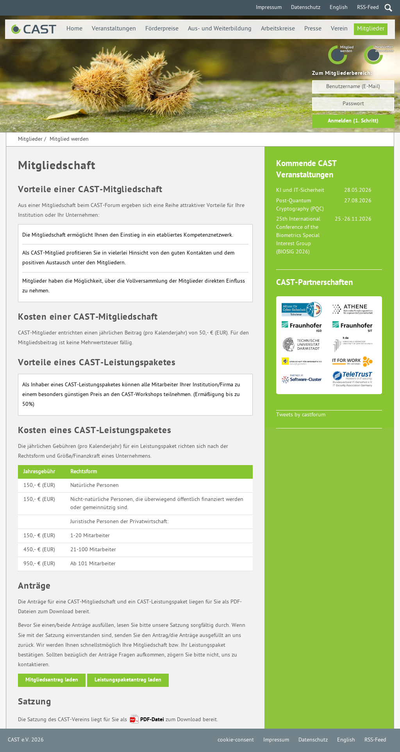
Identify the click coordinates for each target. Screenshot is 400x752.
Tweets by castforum (300, 415)
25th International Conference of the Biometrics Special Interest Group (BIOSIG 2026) (298, 236)
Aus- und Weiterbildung (220, 29)
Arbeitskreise (278, 29)
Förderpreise (162, 29)
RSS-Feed (368, 7)
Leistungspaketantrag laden (128, 680)
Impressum (269, 7)
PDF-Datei (152, 720)
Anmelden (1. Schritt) (353, 121)
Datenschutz (305, 7)
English (339, 7)
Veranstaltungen (114, 29)
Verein (339, 29)
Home (74, 29)
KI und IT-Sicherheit (300, 190)
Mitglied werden (69, 139)
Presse (312, 29)
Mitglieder (370, 29)
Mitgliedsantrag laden (51, 680)
